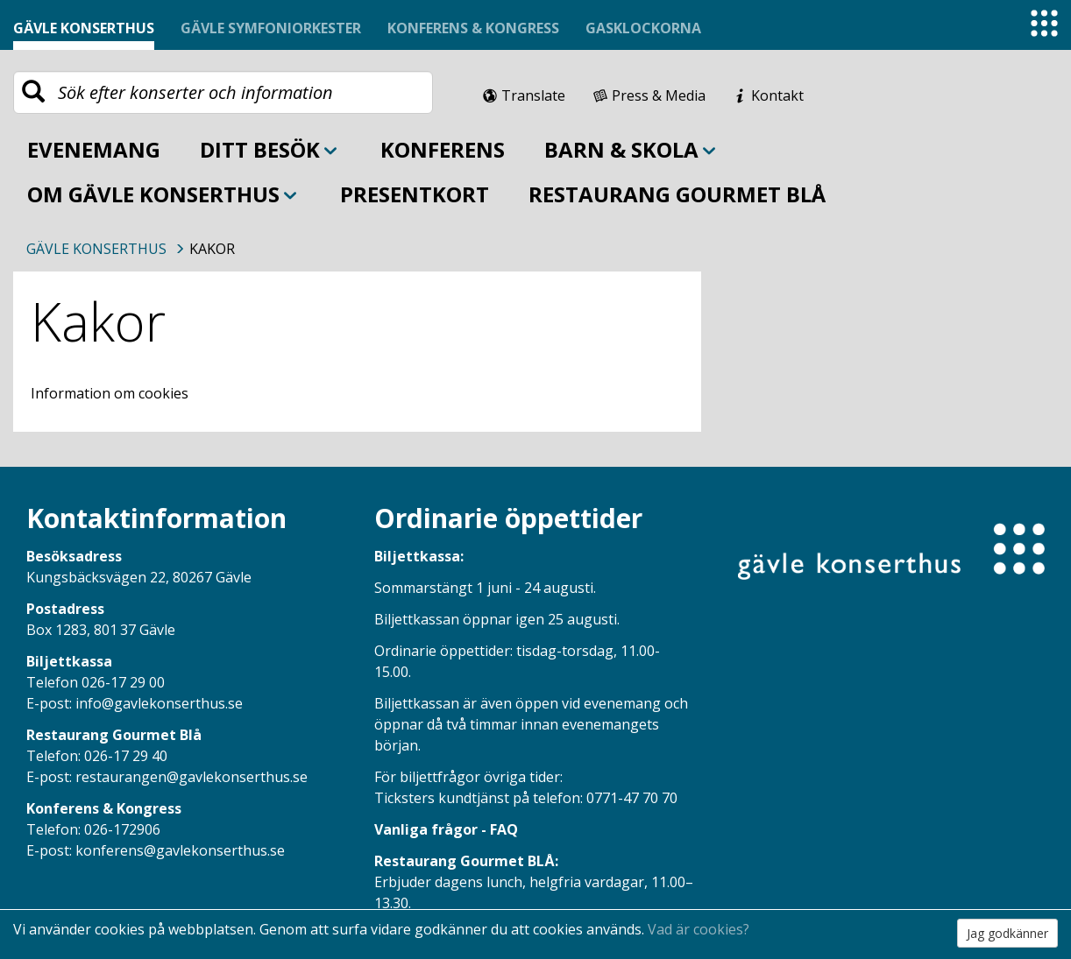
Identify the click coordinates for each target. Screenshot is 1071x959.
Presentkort (414, 194)
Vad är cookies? (698, 929)
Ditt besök (270, 149)
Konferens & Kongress (473, 28)
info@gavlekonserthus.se (159, 703)
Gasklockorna (643, 28)
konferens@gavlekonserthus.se (180, 850)
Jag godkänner (1007, 933)
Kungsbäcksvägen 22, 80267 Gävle (139, 577)
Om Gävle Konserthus (164, 194)
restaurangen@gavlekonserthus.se (191, 776)
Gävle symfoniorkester (271, 28)
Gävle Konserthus (96, 248)
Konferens (442, 149)
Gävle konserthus (83, 28)
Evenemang (93, 149)
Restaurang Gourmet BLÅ (677, 194)
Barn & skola (632, 149)
